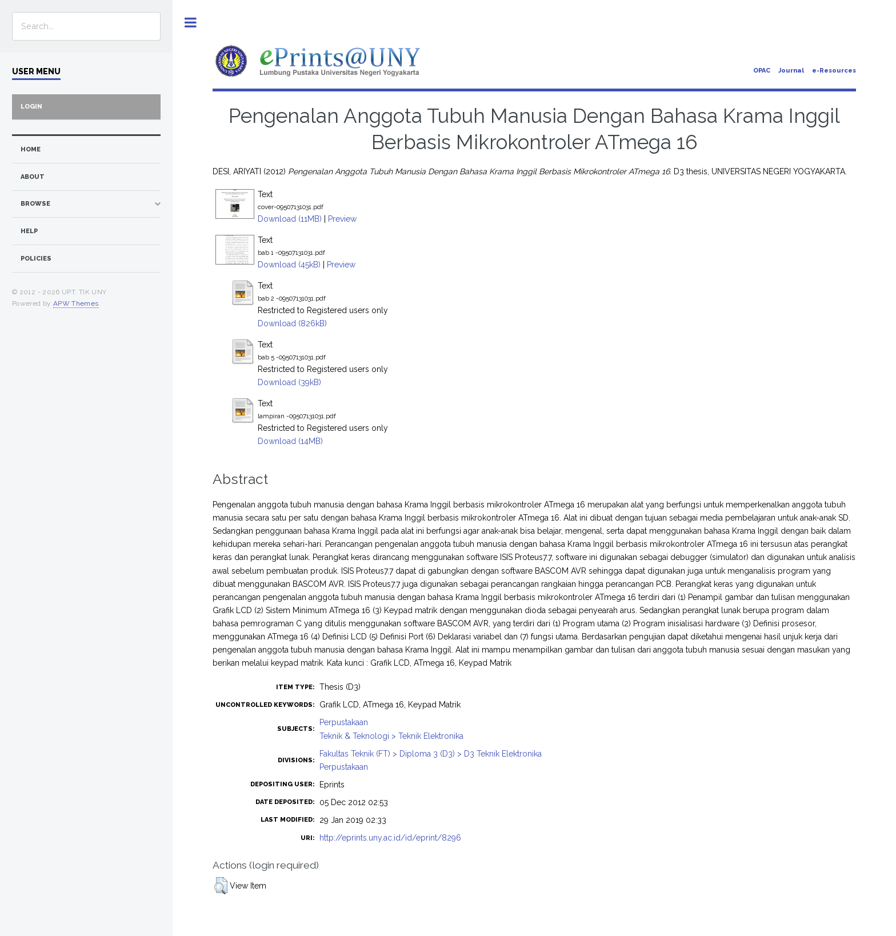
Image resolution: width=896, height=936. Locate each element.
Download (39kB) (289, 382)
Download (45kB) (289, 264)
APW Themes (76, 303)
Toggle (191, 22)
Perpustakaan (343, 722)
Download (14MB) (290, 441)
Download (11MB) (290, 218)
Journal (791, 70)
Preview (342, 218)
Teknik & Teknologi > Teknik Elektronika (391, 736)
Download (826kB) (292, 323)
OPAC (761, 70)
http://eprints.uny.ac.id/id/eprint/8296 (390, 837)
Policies (36, 258)
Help (29, 231)
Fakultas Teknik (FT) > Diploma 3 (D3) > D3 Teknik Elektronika (430, 753)
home (31, 149)
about (33, 177)
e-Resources (834, 70)
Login (31, 106)
